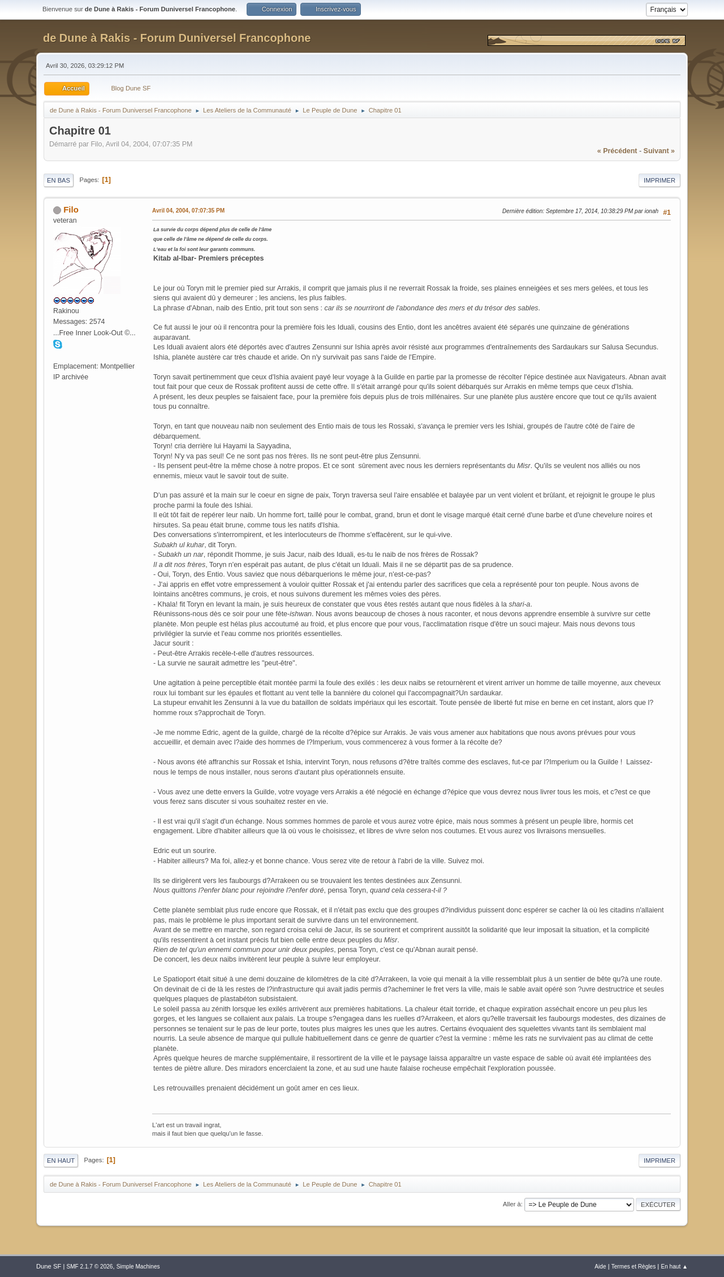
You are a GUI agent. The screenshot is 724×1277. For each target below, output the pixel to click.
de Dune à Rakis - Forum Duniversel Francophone (177, 38)
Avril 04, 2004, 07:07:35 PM (188, 210)
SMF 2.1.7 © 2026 (89, 1266)
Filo (71, 209)
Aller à (512, 1204)
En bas (58, 180)
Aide (600, 1266)
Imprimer (659, 180)
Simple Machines (138, 1266)
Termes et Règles (633, 1266)
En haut (61, 1160)
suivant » (659, 151)
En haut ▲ (674, 1266)
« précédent (617, 151)
